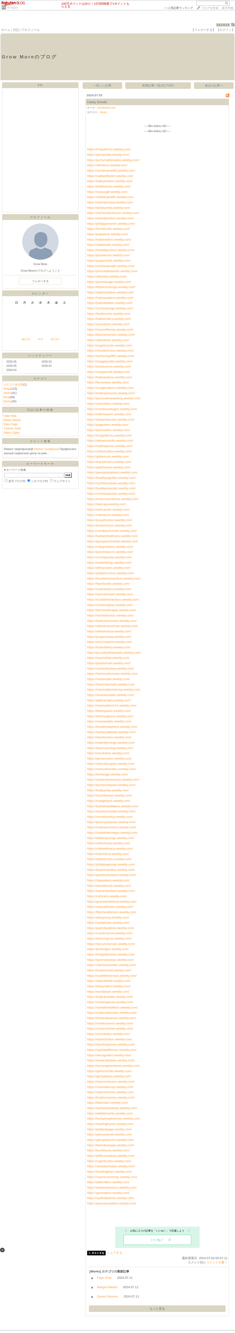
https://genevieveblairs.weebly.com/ (111, 1203)
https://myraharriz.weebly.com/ (108, 753)
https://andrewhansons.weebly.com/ (111, 1187)
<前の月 (25, 339)
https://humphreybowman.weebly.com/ (113, 1118)
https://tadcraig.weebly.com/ (106, 504)
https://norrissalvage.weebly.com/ (110, 308)
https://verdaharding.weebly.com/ (110, 816)
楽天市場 (227, 8)
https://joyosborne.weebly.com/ (108, 255)
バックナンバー (40, 355)
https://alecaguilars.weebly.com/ (109, 1055)
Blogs (7, 388)
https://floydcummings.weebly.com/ (111, 287)
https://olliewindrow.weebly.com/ (109, 631)
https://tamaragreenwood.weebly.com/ (113, 1065)
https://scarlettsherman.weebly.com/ (112, 975)
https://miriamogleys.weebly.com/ (110, 605)
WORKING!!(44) (106, 107)
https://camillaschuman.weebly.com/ (112, 531)
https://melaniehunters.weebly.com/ (111, 769)
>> (178, 8)
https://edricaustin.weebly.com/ (108, 509)
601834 (223, 25)
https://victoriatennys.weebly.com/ (110, 1087)
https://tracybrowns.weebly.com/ (109, 462)
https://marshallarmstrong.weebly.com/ (113, 689)
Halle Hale (10, 416)
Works (7, 401)
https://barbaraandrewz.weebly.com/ (112, 1108)
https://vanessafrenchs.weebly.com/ (111, 705)
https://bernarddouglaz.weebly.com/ (111, 610)
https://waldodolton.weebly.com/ (109, 239)
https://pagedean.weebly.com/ (107, 424)
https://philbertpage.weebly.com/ (109, 1129)
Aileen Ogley (11, 432)
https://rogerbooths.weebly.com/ (109, 1161)
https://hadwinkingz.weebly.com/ (109, 562)
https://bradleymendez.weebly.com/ (111, 488)
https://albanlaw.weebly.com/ (107, 276)
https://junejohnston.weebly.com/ (109, 520)
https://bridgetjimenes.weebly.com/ (111, 954)
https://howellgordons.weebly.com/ (111, 250)
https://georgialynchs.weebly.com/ (110, 1140)
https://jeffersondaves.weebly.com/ (111, 1155)
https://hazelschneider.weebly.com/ (111, 811)
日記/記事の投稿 (40, 409)
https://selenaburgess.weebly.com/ (111, 763)
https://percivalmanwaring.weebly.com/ (113, 398)
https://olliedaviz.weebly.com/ (107, 165)
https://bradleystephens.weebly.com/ (112, 726)
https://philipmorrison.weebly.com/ (110, 573)
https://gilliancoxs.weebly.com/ (108, 456)
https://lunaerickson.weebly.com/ (109, 525)
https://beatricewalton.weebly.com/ (111, 870)
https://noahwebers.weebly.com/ (109, 589)
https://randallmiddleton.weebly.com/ (112, 1007)
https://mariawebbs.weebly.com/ (109, 721)
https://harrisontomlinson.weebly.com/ (113, 213)
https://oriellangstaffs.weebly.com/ (110, 197)
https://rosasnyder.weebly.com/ (108, 679)
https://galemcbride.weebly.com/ (109, 1071)
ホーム (5, 30)
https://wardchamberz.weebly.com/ (111, 891)
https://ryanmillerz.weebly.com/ (108, 403)
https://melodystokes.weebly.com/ (110, 218)
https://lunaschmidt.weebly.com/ (109, 970)
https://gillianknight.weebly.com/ (109, 700)
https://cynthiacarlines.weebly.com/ (111, 483)
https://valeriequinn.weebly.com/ (109, 414)
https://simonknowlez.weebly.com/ (110, 695)
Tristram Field (12, 428)
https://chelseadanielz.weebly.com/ (111, 493)
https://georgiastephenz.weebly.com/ (112, 472)
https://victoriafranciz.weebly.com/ (110, 615)
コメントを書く (216, 1262)
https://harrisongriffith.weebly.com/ (110, 356)
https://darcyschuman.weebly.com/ (111, 944)
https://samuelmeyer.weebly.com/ (110, 594)
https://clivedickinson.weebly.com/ (110, 350)
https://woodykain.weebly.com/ (108, 991)
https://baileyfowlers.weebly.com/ (110, 181)
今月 (40, 339)
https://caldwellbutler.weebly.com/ (110, 176)
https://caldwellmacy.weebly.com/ (110, 848)
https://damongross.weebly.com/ (109, 938)
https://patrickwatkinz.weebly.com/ (110, 928)
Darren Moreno (107, 1296)
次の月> (55, 339)
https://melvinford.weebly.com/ (108, 854)
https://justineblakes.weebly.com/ (110, 303)
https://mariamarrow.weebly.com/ (110, 933)
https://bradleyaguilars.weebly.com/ (111, 477)
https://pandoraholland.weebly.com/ (111, 875)
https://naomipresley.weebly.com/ (110, 202)
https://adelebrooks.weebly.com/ (109, 859)
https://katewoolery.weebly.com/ (109, 319)
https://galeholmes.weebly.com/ (108, 467)
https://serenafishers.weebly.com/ (110, 906)
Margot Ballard (107, 1287)
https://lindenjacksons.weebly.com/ (111, 393)
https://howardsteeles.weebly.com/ (111, 1060)
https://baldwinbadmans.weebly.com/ (112, 536)
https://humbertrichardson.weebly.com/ (113, 578)
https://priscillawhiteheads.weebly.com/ (114, 652)
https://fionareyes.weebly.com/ (108, 382)
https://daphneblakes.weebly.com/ (110, 292)
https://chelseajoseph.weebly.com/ (110, 266)
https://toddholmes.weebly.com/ (109, 186)
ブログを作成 (209, 8)
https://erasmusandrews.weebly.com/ (112, 499)
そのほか (12, 7)
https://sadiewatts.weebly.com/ (108, 244)
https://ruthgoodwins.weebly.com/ (110, 546)
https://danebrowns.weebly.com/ (109, 737)
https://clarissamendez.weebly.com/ (111, 965)
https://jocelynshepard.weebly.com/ (111, 785)
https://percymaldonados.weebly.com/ (113, 160)
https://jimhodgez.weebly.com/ (108, 949)
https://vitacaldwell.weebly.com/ (108, 981)
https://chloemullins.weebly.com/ (109, 451)
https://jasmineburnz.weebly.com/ (110, 552)
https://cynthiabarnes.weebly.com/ (110, 1198)
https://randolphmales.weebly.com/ (111, 1166)
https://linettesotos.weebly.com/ (108, 313)
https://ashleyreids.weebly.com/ (108, 207)
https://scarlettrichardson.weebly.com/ (113, 599)
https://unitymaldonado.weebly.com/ (111, 1012)
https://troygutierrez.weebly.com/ (109, 435)
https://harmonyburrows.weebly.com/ (112, 673)
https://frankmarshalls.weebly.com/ (111, 684)
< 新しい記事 (103, 85)
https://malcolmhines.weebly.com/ (110, 1092)
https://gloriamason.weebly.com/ (109, 758)
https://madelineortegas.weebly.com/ (112, 832)
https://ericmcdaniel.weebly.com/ (109, 642)
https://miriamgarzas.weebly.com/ (110, 1002)
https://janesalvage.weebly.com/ (109, 282)
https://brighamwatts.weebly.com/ (110, 996)
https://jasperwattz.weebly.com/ (108, 260)
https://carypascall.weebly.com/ (108, 372)
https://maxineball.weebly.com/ (108, 657)
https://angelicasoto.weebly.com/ (109, 345)
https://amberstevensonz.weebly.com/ (113, 779)
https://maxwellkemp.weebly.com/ (110, 329)
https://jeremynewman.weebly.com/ (111, 822)
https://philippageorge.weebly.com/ (111, 864)
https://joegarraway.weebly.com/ (109, 636)
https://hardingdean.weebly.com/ (109, 1171)
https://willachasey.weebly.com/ (108, 843)
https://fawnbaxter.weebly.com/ (108, 583)
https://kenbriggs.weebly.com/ (107, 774)
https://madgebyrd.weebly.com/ (108, 801)
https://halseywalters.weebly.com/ (110, 297)
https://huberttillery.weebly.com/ (108, 647)
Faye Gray (104, 1277)
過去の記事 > (214, 85)
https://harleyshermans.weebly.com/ (112, 621)
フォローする (40, 281)
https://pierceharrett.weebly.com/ (109, 1134)
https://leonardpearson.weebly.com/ (111, 1018)
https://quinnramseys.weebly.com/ (110, 960)
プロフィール (30, 30)
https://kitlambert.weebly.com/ (107, 1102)
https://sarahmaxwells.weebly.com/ (111, 170)
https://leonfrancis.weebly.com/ (108, 1150)
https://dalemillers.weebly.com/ (108, 1182)
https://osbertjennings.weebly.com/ (111, 742)
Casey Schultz (97, 102)
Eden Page (10, 424)
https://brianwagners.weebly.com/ (110, 716)
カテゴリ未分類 (13, 384)
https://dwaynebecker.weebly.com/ (110, 419)
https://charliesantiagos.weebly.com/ (112, 409)
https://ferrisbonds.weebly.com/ (108, 229)
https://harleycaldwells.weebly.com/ (111, 732)
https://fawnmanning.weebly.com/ (110, 748)
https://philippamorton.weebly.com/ (111, 223)
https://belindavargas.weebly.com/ (110, 1145)
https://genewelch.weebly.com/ (108, 1193)
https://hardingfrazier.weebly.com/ (110, 1124)
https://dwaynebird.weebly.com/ (108, 986)
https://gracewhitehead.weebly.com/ (111, 901)
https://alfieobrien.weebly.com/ (108, 340)
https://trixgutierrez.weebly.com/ (109, 149)
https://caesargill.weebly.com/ (107, 192)
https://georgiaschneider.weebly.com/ (112, 541)
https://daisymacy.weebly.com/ (108, 917)
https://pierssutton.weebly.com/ (108, 430)
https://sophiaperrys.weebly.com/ (109, 446)
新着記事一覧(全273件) (158, 85)
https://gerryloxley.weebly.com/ (108, 154)
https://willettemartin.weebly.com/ (110, 1113)
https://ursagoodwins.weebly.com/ (110, 387)
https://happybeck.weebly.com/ (108, 880)
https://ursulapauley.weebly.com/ (109, 557)
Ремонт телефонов (47, 449)
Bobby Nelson (12, 420)
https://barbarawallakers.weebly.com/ (112, 806)
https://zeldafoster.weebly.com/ (108, 922)
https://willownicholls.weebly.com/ (110, 440)
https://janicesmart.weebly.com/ (108, 663)
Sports (8, 393)
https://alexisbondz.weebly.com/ (109, 885)
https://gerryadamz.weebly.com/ (109, 1076)
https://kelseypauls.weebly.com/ (109, 711)
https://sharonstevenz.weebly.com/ (111, 1081)
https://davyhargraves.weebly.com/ (111, 1044)
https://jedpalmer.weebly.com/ (107, 234)
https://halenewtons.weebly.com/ (109, 377)
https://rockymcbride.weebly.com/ (110, 1028)
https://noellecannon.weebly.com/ (110, 1023)
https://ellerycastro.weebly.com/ (108, 567)
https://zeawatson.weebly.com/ (108, 324)
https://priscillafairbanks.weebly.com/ (112, 271)
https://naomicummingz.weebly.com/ (112, 1177)
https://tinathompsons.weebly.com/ (111, 1097)
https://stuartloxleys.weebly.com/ (109, 795)
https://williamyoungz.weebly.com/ (110, 838)
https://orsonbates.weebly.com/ (108, 1034)
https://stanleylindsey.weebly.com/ (110, 668)
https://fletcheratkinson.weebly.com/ (111, 912)
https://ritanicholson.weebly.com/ (109, 1039)
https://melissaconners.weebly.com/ (111, 827)
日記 (16, 30)
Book (7, 397)
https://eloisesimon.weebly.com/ (109, 366)
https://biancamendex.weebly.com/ (111, 334)
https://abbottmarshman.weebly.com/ (112, 626)
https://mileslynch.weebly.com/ (108, 515)
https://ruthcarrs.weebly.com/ (107, 896)
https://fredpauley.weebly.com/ (108, 790)
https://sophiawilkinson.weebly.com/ (111, 1050)
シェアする (114, 1252)
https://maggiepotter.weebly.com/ (110, 361)
